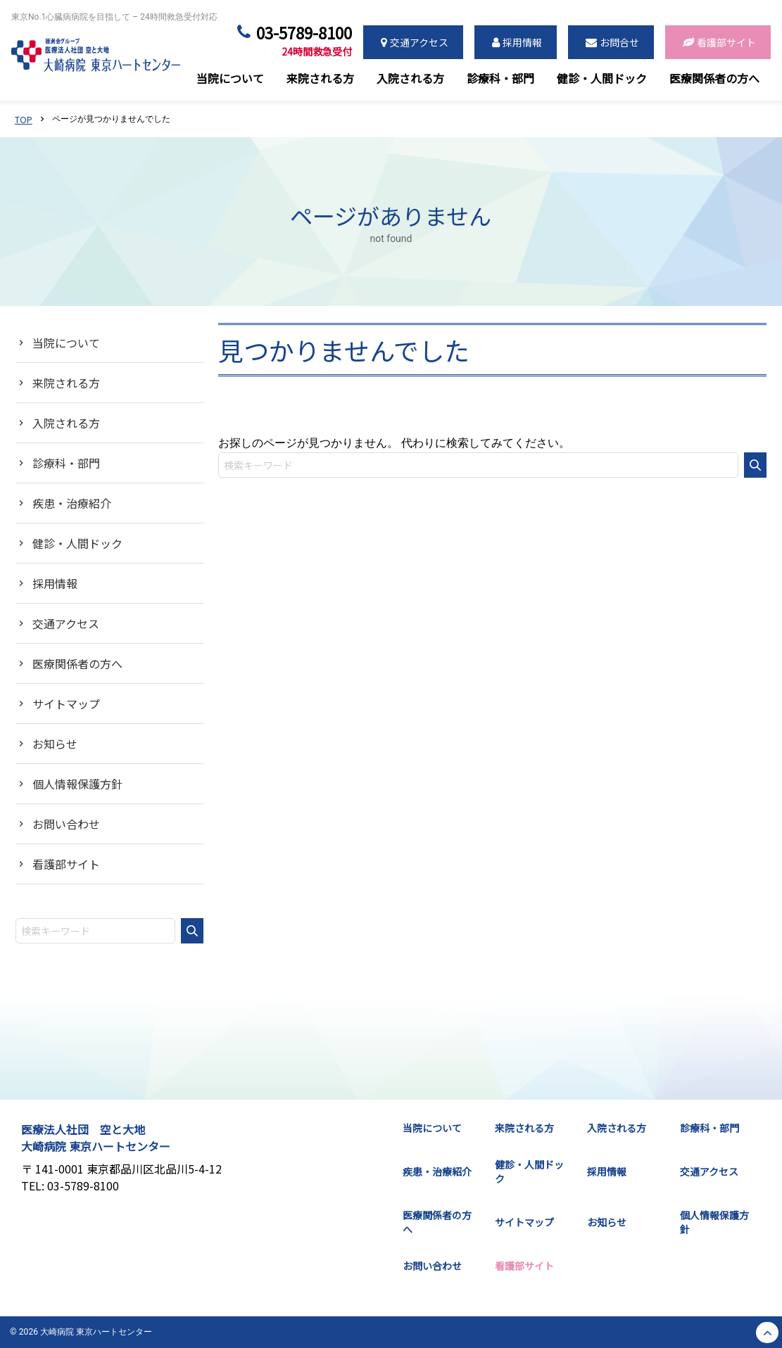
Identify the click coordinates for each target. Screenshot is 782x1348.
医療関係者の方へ (77, 663)
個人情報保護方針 (77, 783)
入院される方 (66, 422)
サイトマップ (66, 703)
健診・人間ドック (77, 543)
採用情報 (54, 583)
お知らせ (54, 743)
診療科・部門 (66, 462)
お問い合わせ (66, 823)
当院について (66, 342)
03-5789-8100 (304, 42)
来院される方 (66, 382)
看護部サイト (66, 864)
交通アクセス (65, 623)
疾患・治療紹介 (71, 503)
